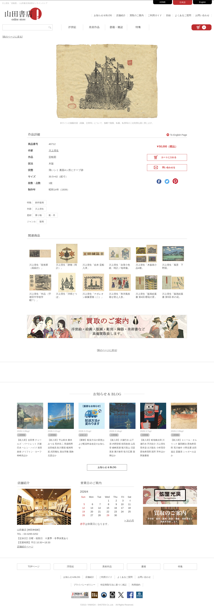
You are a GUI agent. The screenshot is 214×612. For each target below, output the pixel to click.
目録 (168, 15)
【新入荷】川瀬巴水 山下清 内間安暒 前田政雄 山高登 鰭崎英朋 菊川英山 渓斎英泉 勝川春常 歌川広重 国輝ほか (122, 447)
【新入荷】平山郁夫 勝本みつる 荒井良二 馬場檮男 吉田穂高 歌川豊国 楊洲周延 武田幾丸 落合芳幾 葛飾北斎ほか (61, 447)
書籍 (143, 565)
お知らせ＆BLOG (103, 15)
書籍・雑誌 (116, 27)
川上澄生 (54, 149)
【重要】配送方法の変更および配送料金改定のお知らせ (91, 443)
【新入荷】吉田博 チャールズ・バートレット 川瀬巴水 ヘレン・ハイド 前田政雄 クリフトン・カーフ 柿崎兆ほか (29, 447)
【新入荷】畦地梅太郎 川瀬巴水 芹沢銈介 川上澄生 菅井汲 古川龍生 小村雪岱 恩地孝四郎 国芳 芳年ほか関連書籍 (152, 447)
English (202, 2)
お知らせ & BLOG (107, 393)
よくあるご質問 (183, 15)
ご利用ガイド (155, 15)
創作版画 (39, 201)
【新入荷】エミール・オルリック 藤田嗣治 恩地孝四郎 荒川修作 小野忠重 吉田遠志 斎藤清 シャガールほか (184, 447)
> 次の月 (129, 519)
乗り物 (38, 213)
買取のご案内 (137, 15)
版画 (42, 220)
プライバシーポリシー (84, 584)
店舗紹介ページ (25, 546)
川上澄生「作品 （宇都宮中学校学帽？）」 (40, 296)
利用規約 (136, 584)
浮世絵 (72, 27)
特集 (138, 27)
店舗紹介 (121, 15)
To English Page (176, 133)
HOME (163, 2)
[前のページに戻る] (12, 36)
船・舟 (52, 213)
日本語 (183, 2)
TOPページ (34, 565)
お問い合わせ (202, 15)
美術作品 (94, 27)
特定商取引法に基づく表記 (113, 584)
